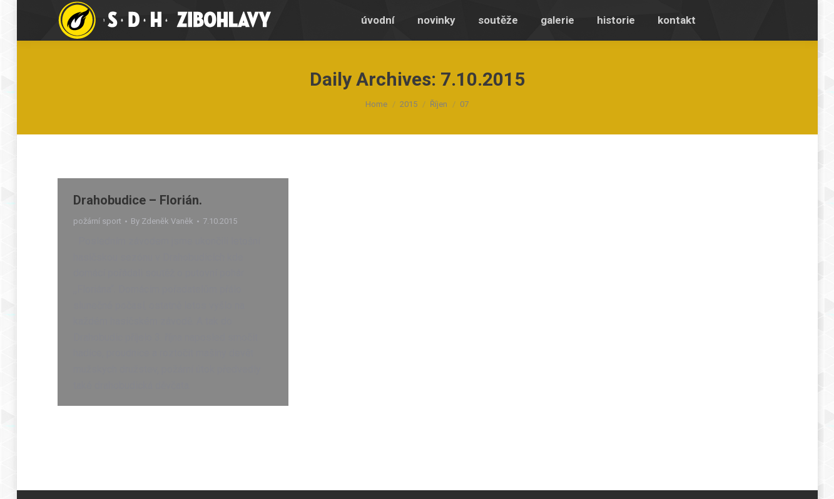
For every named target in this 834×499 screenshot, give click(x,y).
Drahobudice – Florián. (137, 200)
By (162, 221)
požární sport (97, 221)
